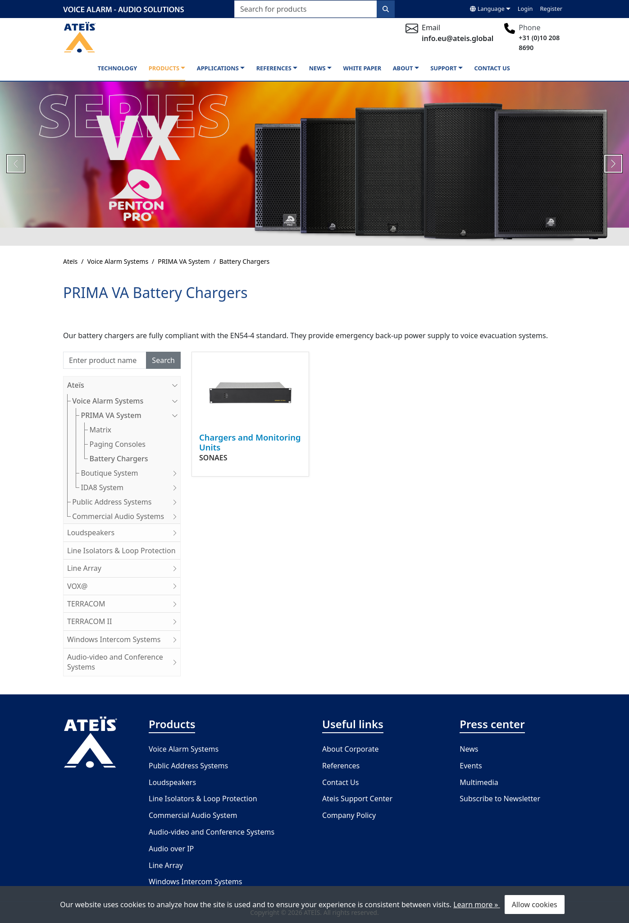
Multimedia (479, 782)
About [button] (403, 68)
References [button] (274, 68)
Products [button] (164, 68)
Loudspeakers (123, 532)
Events (471, 766)
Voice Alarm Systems (117, 261)
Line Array (123, 568)
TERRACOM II (123, 621)
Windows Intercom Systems (123, 639)
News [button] (317, 68)
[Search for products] (305, 9)
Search (163, 360)
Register (551, 9)
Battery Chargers (244, 261)
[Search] (104, 360)
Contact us (492, 68)
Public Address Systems (126, 502)
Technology (117, 68)
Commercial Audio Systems (126, 516)
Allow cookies (534, 904)
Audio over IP (171, 849)
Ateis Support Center (357, 799)
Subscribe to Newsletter (500, 799)
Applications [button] (218, 68)
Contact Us (340, 782)
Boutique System (130, 473)
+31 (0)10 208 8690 (539, 42)
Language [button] (487, 9)
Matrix (100, 430)
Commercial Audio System (193, 815)
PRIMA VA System (184, 261)
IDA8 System (130, 487)
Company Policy (349, 815)
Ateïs (70, 261)
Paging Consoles (118, 444)
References (341, 766)
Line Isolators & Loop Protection (121, 551)
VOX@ (123, 586)
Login (525, 9)
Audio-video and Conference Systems (123, 662)
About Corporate (350, 749)
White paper (362, 68)
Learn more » (476, 904)
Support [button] (443, 68)
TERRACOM (123, 604)
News (469, 749)
